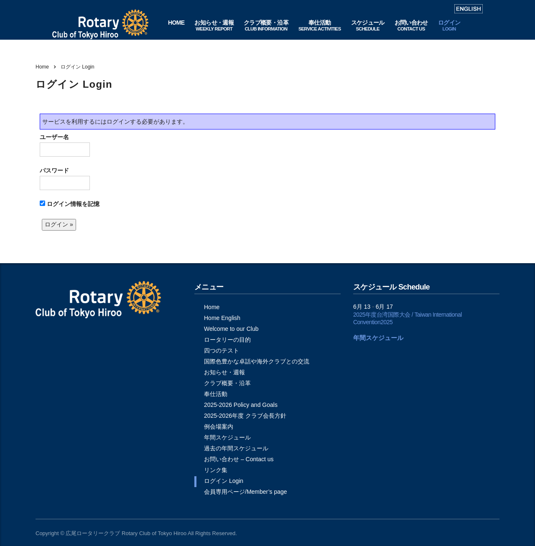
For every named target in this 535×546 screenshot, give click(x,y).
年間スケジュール (227, 437)
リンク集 (215, 470)
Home (42, 67)
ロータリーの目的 (227, 339)
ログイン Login (223, 480)
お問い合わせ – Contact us (239, 459)
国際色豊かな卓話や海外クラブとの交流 (256, 361)
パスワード (65, 178)
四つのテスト (221, 350)
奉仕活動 (215, 394)
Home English (222, 318)
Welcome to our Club (231, 328)
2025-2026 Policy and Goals (241, 404)
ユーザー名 (65, 145)
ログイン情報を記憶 (69, 204)
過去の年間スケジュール (236, 448)
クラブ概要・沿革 (227, 383)
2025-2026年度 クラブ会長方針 (245, 415)
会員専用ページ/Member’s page (245, 491)
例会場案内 (218, 426)
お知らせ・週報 (224, 372)
